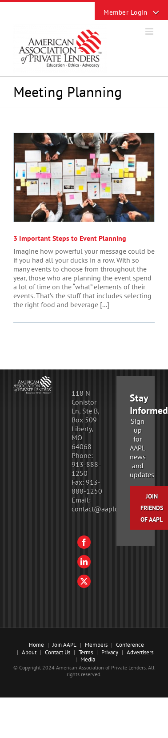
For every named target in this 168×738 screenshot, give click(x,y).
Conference (130, 645)
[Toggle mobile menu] (150, 31)
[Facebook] (84, 542)
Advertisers (140, 652)
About (29, 652)
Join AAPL (64, 645)
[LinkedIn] (84, 561)
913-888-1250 (86, 469)
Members (96, 645)
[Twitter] (84, 581)
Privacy (109, 652)
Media (87, 659)
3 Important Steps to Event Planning (69, 238)
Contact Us (57, 652)
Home (36, 645)
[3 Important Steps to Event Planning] (84, 177)
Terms (86, 652)
